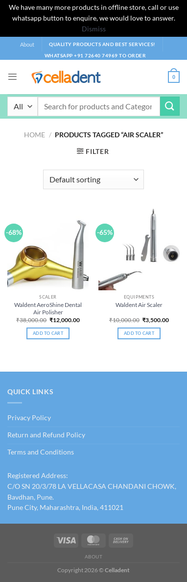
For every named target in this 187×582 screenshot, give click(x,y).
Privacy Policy (29, 418)
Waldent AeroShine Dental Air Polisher (48, 308)
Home (34, 135)
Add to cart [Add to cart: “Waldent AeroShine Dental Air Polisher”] (48, 333)
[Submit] (170, 106)
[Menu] (12, 77)
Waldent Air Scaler (139, 305)
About (27, 44)
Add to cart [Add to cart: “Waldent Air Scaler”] (139, 333)
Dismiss (94, 29)
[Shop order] (93, 179)
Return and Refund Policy (46, 435)
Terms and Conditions (40, 452)
